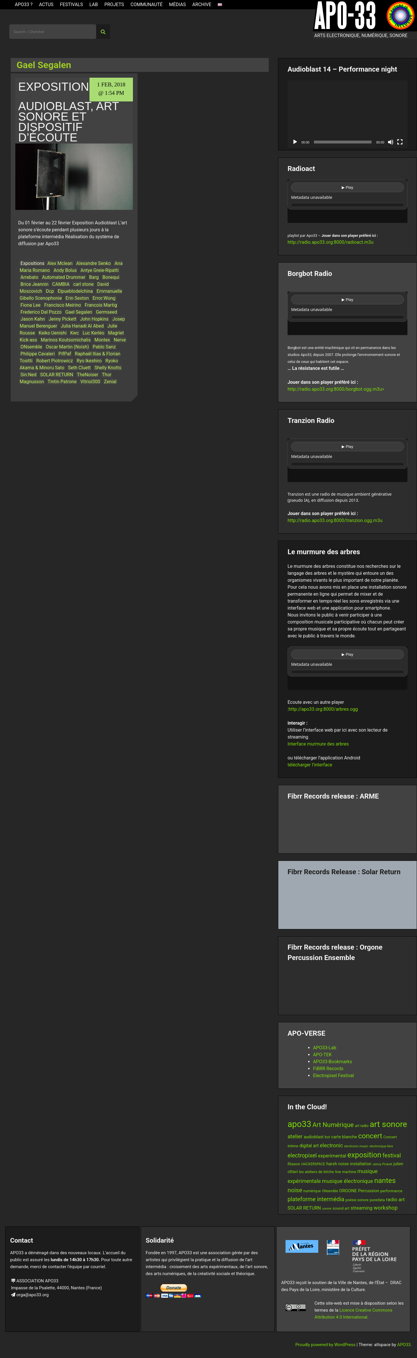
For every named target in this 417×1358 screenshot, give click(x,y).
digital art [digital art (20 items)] (309, 1145)
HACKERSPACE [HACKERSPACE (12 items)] (313, 1164)
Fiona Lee (31, 305)
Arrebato (30, 277)
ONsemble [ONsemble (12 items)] (330, 1191)
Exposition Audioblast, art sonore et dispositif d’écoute (68, 112)
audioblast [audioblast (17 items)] (314, 1136)
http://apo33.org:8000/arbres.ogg (323, 709)
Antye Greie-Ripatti (100, 270)
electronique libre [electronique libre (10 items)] (381, 1146)
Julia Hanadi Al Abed (82, 326)
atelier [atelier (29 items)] (295, 1136)
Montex (102, 340)
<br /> (347, 201)
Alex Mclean (59, 263)
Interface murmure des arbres (318, 744)
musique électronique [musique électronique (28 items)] (347, 1181)
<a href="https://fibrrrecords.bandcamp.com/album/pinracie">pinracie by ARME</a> (347, 824)
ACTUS (46, 4)
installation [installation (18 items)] (361, 1163)
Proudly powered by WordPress (325, 1344)
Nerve (120, 340)
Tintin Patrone (62, 381)
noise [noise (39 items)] (295, 1190)
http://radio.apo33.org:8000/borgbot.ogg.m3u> (336, 389)
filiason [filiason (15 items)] (294, 1163)
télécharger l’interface (310, 765)
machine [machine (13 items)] (349, 1172)
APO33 (404, 1344)
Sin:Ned (28, 374)
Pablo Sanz (104, 347)
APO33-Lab (324, 1047)
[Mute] (391, 142)
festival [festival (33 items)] (392, 1155)
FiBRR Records (328, 1068)
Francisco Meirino (62, 305)
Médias (177, 4)
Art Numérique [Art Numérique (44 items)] (333, 1124)
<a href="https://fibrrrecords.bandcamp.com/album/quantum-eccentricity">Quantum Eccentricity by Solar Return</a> (347, 900)
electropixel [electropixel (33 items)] (302, 1155)
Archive (201, 4)
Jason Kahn (33, 319)
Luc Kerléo (93, 333)
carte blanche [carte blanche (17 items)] (344, 1136)
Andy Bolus (65, 270)
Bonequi (111, 277)
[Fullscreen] (400, 142)
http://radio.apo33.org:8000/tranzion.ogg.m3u (335, 520)
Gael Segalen (78, 312)
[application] (347, 114)
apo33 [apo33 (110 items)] (299, 1124)
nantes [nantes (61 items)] (385, 1180)
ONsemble (31, 347)
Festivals (71, 4)
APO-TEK (322, 1054)
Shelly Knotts (107, 367)
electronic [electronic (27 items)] (331, 1145)
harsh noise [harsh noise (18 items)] (337, 1163)
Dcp (50, 291)
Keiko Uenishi (53, 333)
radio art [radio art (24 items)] (395, 1199)
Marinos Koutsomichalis (66, 340)
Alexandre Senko (93, 263)
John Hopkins (94, 319)
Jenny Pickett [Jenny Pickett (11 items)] (382, 1164)
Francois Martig (101, 305)
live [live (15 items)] (338, 1171)
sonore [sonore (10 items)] (327, 1208)
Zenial (110, 381)
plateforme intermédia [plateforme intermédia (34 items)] (316, 1199)
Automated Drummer (63, 277)
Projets (114, 4)
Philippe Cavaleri (38, 354)
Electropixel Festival (333, 1075)
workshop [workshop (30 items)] (386, 1207)
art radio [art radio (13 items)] (361, 1126)
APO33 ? (23, 4)
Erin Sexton (77, 298)
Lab (93, 4)
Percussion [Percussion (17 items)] (368, 1190)
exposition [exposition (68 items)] (364, 1154)
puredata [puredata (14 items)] (377, 1200)
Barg (94, 277)
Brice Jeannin (35, 284)
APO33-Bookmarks (332, 1061)
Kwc (74, 333)
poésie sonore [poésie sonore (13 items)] (357, 1200)
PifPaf (64, 354)
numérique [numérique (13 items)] (312, 1191)
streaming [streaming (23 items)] (361, 1208)
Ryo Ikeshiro (89, 360)
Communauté (147, 4)
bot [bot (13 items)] (327, 1137)
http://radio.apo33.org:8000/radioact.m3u (331, 242)
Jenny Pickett (62, 319)
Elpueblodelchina (75, 291)
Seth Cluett (79, 367)
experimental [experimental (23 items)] (332, 1156)
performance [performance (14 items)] (391, 1191)
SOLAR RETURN (56, 374)
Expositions (33, 263)
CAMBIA (61, 284)
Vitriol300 (90, 381)
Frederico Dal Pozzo (41, 312)
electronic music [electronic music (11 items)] (356, 1146)
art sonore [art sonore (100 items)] (388, 1124)
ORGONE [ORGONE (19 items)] (348, 1190)
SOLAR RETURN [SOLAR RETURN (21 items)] (304, 1208)
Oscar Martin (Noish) (67, 347)
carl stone (83, 284)
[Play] (295, 142)
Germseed (106, 312)
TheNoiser (87, 374)
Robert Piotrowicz (54, 360)
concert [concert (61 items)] (370, 1136)
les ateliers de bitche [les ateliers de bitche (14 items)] (316, 1172)
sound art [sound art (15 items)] (341, 1208)
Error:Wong (104, 298)
